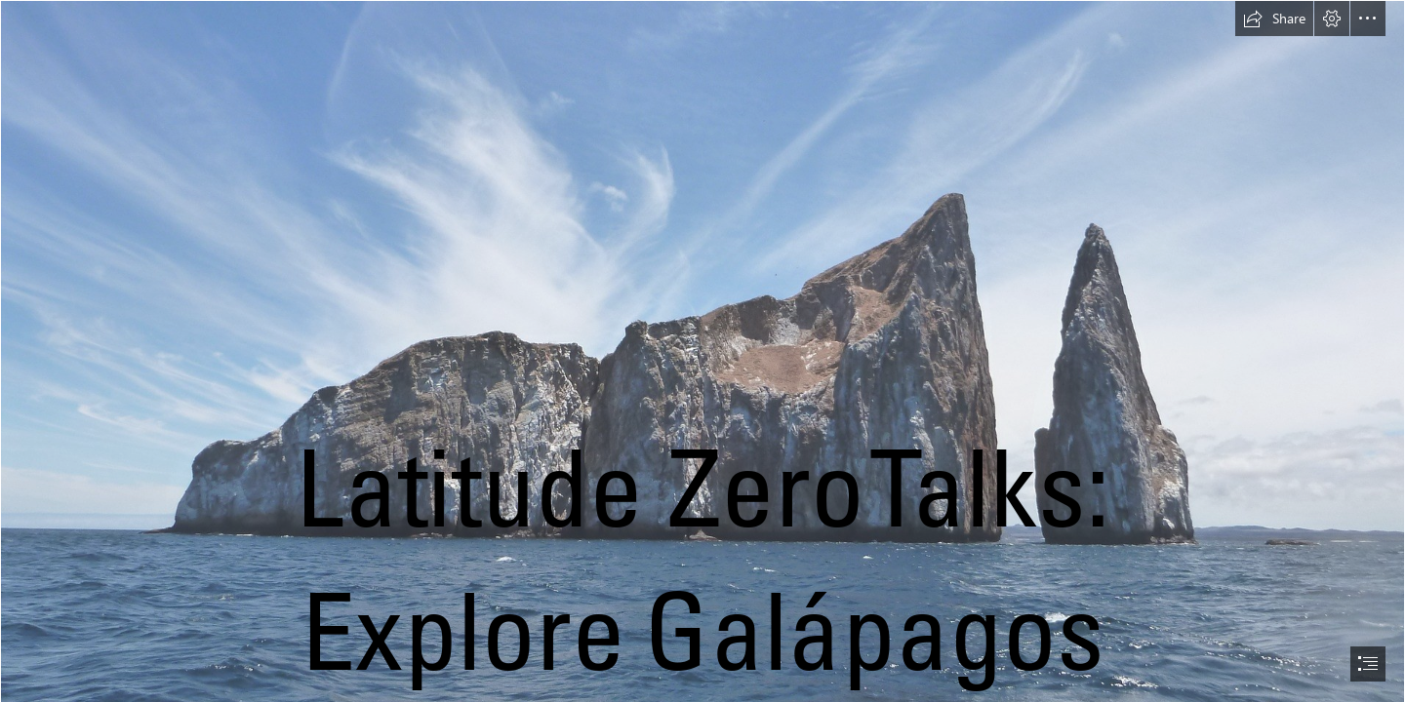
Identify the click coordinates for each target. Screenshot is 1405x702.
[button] (1274, 18)
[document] (702, 351)
